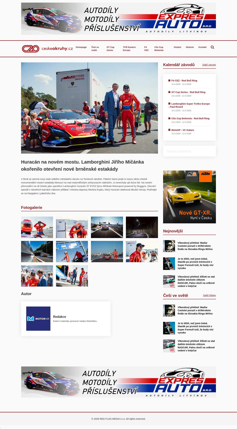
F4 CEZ (146, 49)
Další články (209, 295)
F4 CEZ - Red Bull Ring (184, 80)
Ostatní (177, 47)
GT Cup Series (110, 49)
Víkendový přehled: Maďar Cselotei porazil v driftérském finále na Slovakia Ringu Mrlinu (195, 246)
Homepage (81, 47)
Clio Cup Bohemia (158, 49)
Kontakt (202, 47)
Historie (190, 47)
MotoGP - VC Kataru (182, 130)
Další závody (209, 64)
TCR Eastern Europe (129, 49)
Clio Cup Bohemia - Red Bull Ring (190, 118)
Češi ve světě (95, 49)
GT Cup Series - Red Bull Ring (188, 92)
